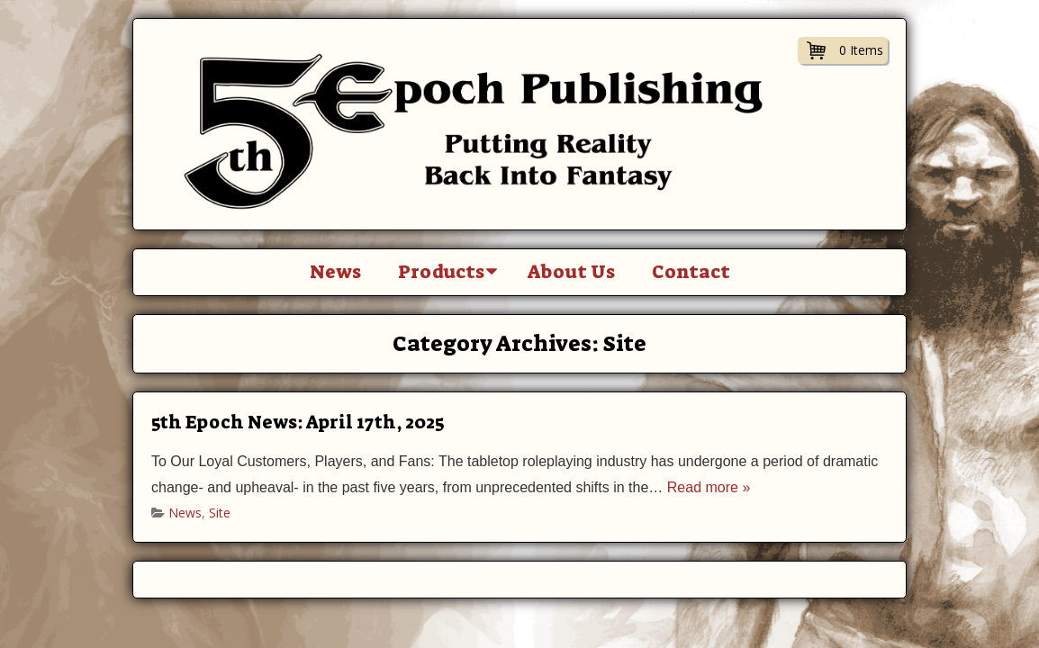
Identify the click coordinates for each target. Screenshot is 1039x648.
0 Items (861, 49)
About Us (571, 271)
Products (441, 271)
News (335, 271)
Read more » (709, 487)
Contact (691, 271)
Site (219, 512)
